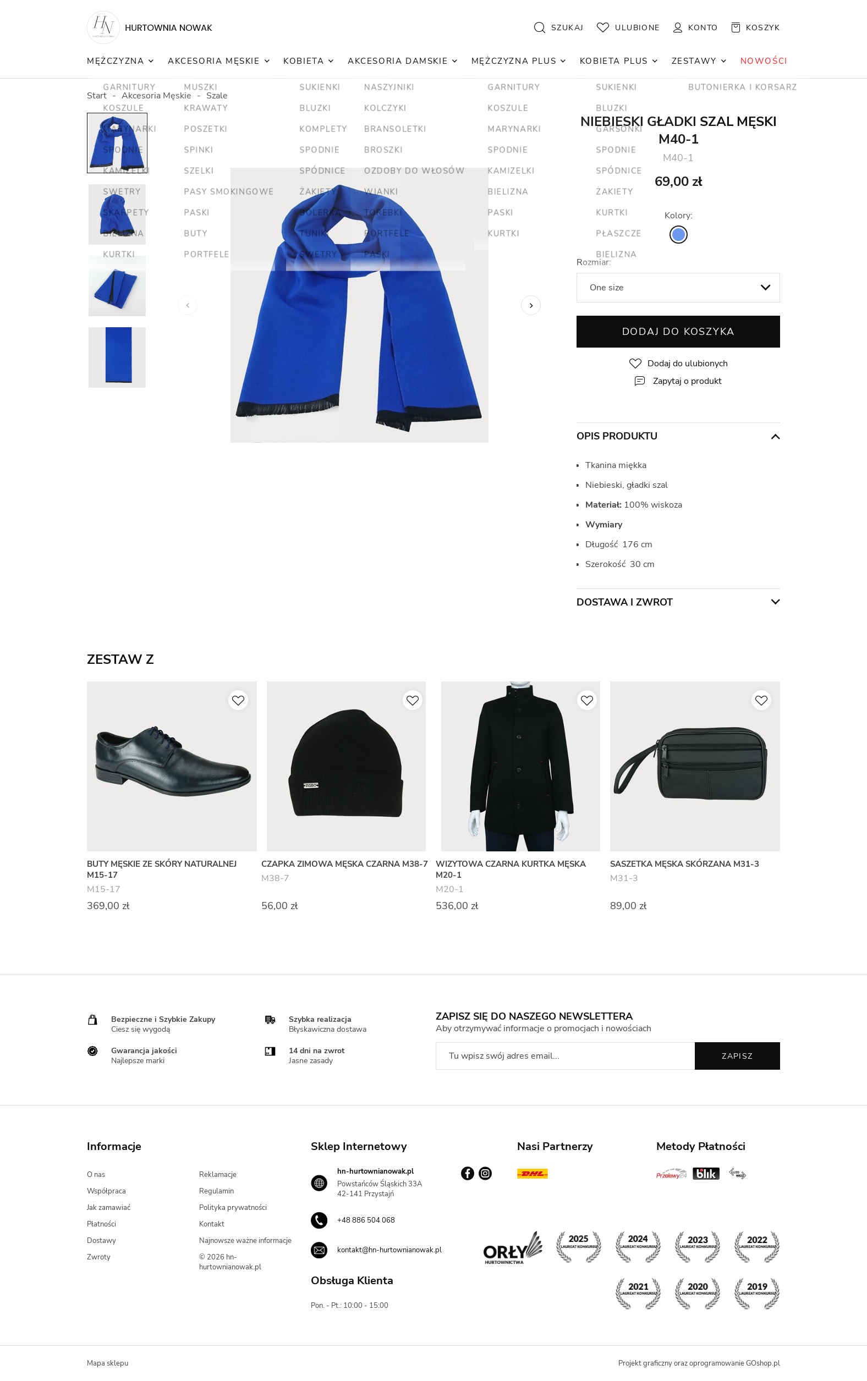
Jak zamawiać (108, 1208)
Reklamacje (218, 1175)
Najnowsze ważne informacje (245, 1241)
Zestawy (694, 61)
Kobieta (303, 61)
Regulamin (216, 1191)
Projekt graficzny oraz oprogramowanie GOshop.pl (699, 1363)
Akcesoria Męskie (214, 61)
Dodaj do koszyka (678, 331)
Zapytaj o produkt (687, 381)
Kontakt (211, 1224)
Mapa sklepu (107, 1363)
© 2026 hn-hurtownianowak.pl (230, 1262)
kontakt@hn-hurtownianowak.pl (389, 1250)
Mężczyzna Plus (513, 61)
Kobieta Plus (614, 61)
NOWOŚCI (764, 61)
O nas (96, 1175)
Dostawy (101, 1241)
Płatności (101, 1224)
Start (97, 96)
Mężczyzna (115, 61)
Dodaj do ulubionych (687, 363)
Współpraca (106, 1191)
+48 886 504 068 (366, 1220)
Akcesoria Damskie (398, 61)
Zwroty (99, 1257)
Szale (217, 96)
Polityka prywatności (233, 1208)
